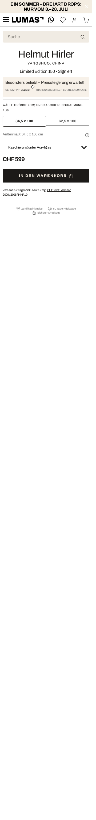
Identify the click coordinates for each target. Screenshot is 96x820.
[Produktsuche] (46, 37)
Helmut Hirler (46, 54)
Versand (59, 190)
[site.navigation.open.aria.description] (6, 20)
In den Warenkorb (46, 176)
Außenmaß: (23, 134)
